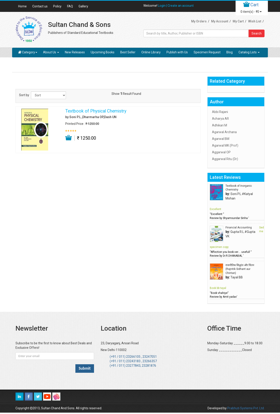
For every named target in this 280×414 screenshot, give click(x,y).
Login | (163, 5)
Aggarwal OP (221, 152)
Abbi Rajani (220, 112)
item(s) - (251, 11)
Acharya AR (220, 118)
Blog (229, 52)
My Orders (199, 21)
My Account (219, 21)
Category (27, 52)
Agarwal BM (220, 139)
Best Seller (128, 52)
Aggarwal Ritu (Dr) (225, 159)
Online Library (151, 52)
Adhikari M (219, 125)
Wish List (254, 21)
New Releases (75, 52)
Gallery (83, 6)
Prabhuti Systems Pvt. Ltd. (246, 408)
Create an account (181, 5)
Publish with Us (177, 52)
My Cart (238, 21)
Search (257, 33)
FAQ (70, 6)
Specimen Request (207, 52)
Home (22, 6)
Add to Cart (68, 138)
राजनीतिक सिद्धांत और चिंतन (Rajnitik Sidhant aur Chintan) (239, 269)
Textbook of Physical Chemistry (95, 111)
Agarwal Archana (224, 132)
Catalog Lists (249, 52)
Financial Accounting (238, 227)
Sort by (24, 95)
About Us (51, 52)
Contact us (40, 6)
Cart (254, 4)
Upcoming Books (102, 52)
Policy (57, 6)
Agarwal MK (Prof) (225, 145)
